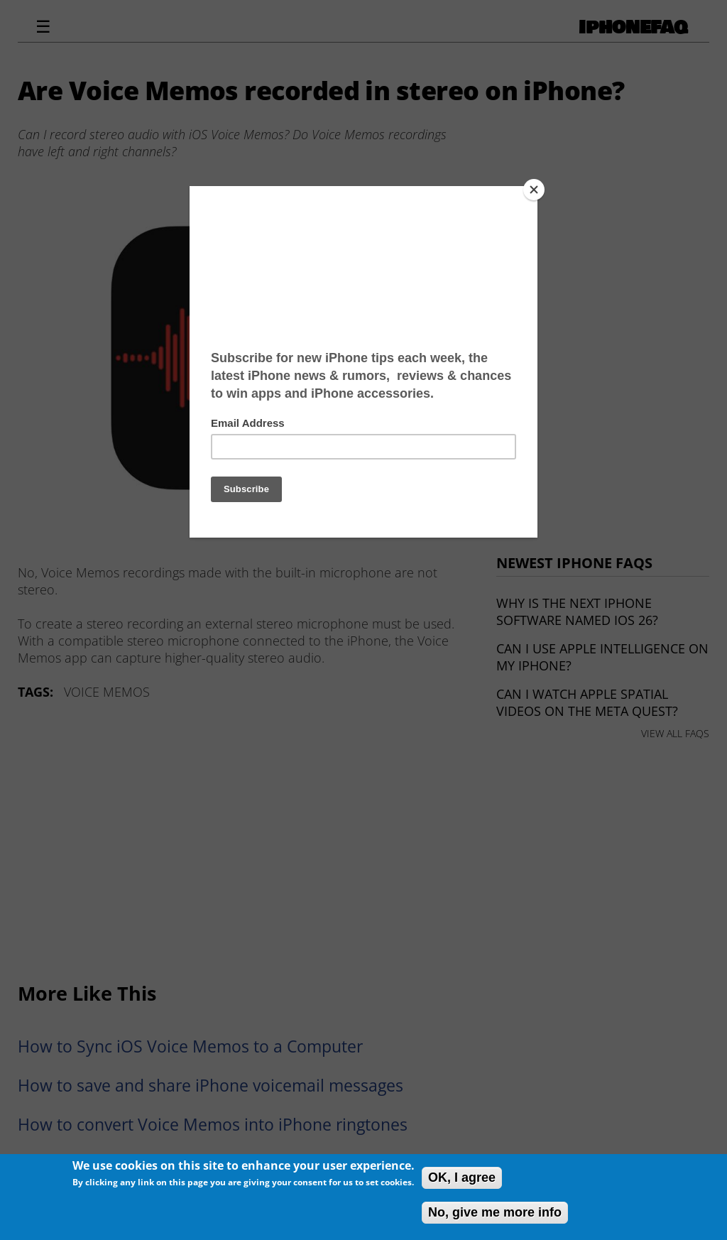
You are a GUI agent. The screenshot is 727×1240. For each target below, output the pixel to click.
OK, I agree (462, 1177)
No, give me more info (495, 1212)
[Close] (534, 189)
